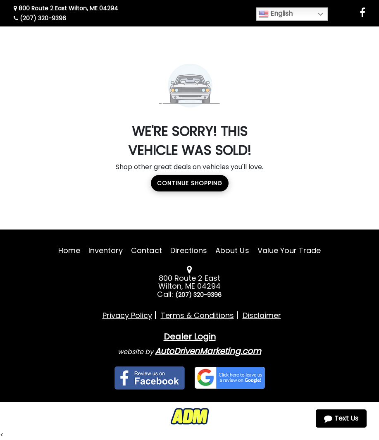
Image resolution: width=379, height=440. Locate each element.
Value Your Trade (289, 250)
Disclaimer (262, 315)
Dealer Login (190, 336)
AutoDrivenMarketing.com (208, 351)
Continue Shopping (189, 183)
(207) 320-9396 (40, 18)
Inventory (105, 250)
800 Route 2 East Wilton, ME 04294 (66, 8)
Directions (188, 250)
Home (69, 250)
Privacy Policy (127, 315)
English (276, 14)
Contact (146, 250)
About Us (232, 250)
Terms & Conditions (197, 315)
